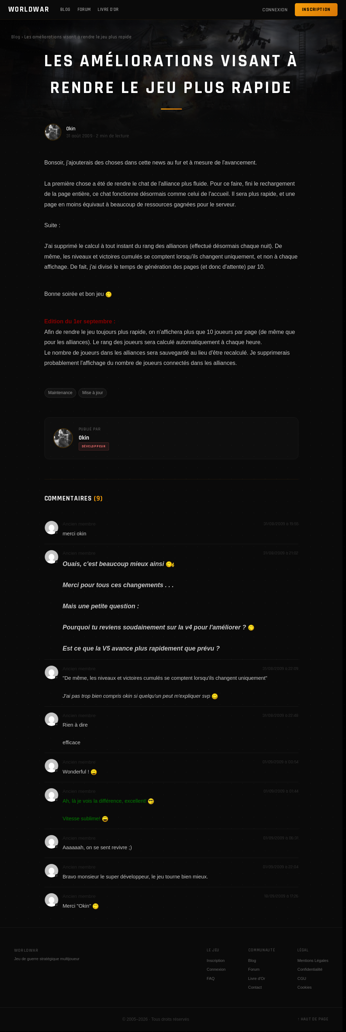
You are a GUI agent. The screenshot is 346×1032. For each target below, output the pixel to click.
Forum (84, 9)
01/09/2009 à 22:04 (280, 867)
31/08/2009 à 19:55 (280, 524)
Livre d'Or (108, 9)
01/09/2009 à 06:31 (280, 838)
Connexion (216, 969)
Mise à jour (92, 392)
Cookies (304, 987)
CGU (301, 978)
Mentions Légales (312, 960)
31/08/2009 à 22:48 (280, 715)
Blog (65, 9)
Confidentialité (309, 969)
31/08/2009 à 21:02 (280, 553)
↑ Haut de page (312, 1019)
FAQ (210, 978)
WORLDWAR (29, 9)
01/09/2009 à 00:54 (280, 762)
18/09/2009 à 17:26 (281, 896)
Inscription (316, 9)
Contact (255, 987)
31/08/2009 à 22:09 (280, 668)
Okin (70, 128)
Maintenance (60, 392)
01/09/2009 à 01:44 (280, 791)
